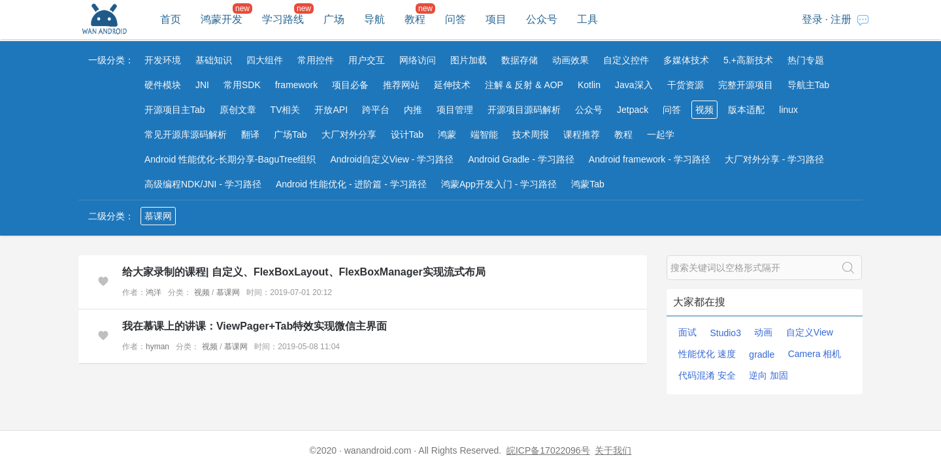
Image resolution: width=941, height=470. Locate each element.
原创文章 (238, 109)
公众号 (541, 19)
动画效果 (570, 60)
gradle (761, 354)
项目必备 (350, 85)
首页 (170, 19)
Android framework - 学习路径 (649, 159)
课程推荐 (581, 134)
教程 (414, 19)
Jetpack (632, 109)
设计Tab (407, 134)
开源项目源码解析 (524, 109)
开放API (331, 109)
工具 (587, 19)
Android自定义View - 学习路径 (392, 159)
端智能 (484, 134)
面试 (687, 332)
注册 (841, 19)
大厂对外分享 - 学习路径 (774, 159)
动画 (763, 332)
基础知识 (213, 60)
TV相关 (286, 109)
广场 (333, 19)
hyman (157, 346)
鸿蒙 (447, 134)
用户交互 (366, 60)
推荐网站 (401, 85)
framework (296, 85)
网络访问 (417, 60)
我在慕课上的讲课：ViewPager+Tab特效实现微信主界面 (254, 326)
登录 (812, 19)
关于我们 (613, 450)
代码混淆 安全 (707, 375)
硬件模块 (162, 85)
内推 (413, 109)
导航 (374, 19)
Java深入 (634, 85)
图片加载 (468, 60)
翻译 (250, 134)
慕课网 (158, 216)
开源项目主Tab (174, 109)
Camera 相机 (815, 354)
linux (788, 109)
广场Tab (290, 134)
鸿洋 (153, 292)
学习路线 (283, 19)
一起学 (660, 134)
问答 (455, 19)
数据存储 (519, 60)
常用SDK (242, 85)
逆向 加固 (768, 375)
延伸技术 (452, 85)
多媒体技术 (686, 60)
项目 (496, 19)
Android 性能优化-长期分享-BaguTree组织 (230, 159)
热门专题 (805, 60)
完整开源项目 (745, 85)
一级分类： (111, 60)
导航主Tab (808, 85)
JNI (202, 85)
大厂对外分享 (349, 134)
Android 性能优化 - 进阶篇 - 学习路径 (351, 184)
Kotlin (589, 85)
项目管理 (455, 109)
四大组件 (264, 60)
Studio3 (725, 333)
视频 (704, 109)
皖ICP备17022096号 (548, 450)
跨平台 (375, 109)
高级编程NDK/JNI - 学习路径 (202, 184)
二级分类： (111, 216)
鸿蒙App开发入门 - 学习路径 (499, 184)
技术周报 (530, 134)
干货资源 (685, 85)
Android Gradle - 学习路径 (521, 159)
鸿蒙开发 (221, 19)
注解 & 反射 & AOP (524, 85)
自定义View (809, 332)
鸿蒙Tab (587, 184)
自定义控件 (626, 60)
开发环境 (162, 60)
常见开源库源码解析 (185, 134)
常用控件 (315, 60)
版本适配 (746, 109)
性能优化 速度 (707, 354)
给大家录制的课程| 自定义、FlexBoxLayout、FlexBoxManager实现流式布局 (304, 271)
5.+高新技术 (748, 60)
